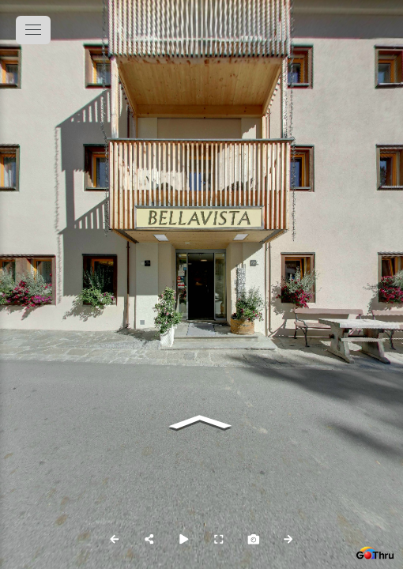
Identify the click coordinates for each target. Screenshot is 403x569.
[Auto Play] (184, 539)
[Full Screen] (219, 539)
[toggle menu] (33, 30)
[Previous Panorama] (114, 539)
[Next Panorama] (288, 539)
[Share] (149, 539)
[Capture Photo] (253, 539)
